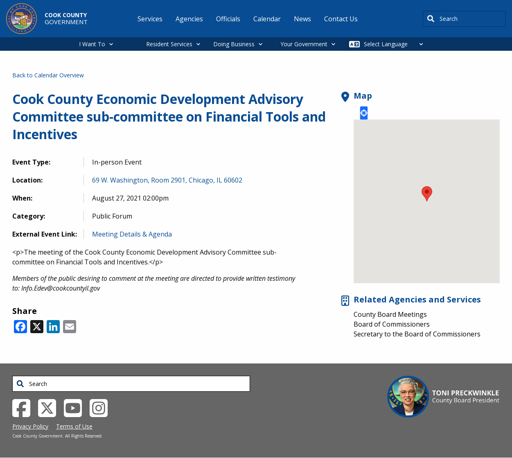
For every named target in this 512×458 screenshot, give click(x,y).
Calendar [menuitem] (267, 18)
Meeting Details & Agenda (132, 234)
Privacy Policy (30, 426)
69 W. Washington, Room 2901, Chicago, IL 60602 (167, 180)
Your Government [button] (303, 44)
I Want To (92, 44)
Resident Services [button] (169, 44)
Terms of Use (74, 426)
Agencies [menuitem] (189, 18)
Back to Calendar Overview (48, 75)
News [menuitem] (302, 18)
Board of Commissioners (392, 324)
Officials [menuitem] (228, 18)
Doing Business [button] (234, 44)
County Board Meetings (390, 314)
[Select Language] (395, 44)
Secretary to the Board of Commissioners (417, 333)
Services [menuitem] (150, 18)
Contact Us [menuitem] (341, 18)
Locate (364, 113)
